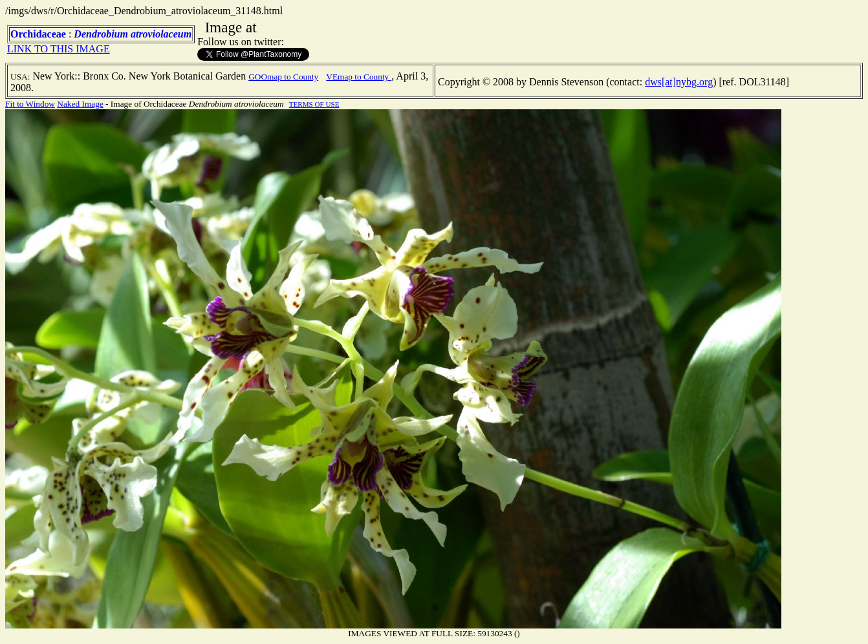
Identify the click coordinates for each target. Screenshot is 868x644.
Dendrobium (101, 33)
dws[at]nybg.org (679, 81)
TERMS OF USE (314, 104)
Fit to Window (30, 104)
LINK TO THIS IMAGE (58, 48)
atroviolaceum (161, 33)
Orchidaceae (38, 33)
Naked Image (80, 104)
